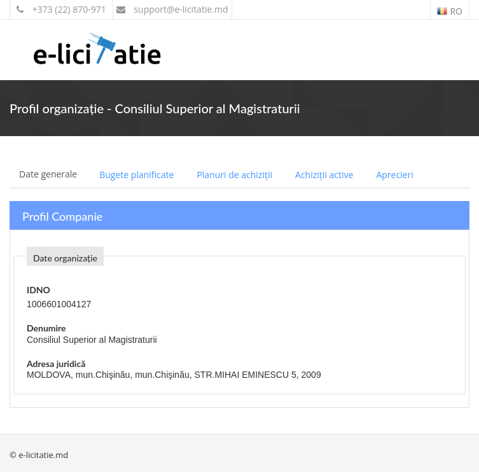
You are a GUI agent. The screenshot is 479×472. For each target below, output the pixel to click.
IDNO (38, 290)
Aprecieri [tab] (394, 175)
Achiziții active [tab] (324, 175)
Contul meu (374, 95)
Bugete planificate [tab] (136, 175)
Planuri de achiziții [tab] (234, 175)
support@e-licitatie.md (172, 9)
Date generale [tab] (48, 174)
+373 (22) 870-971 (61, 9)
